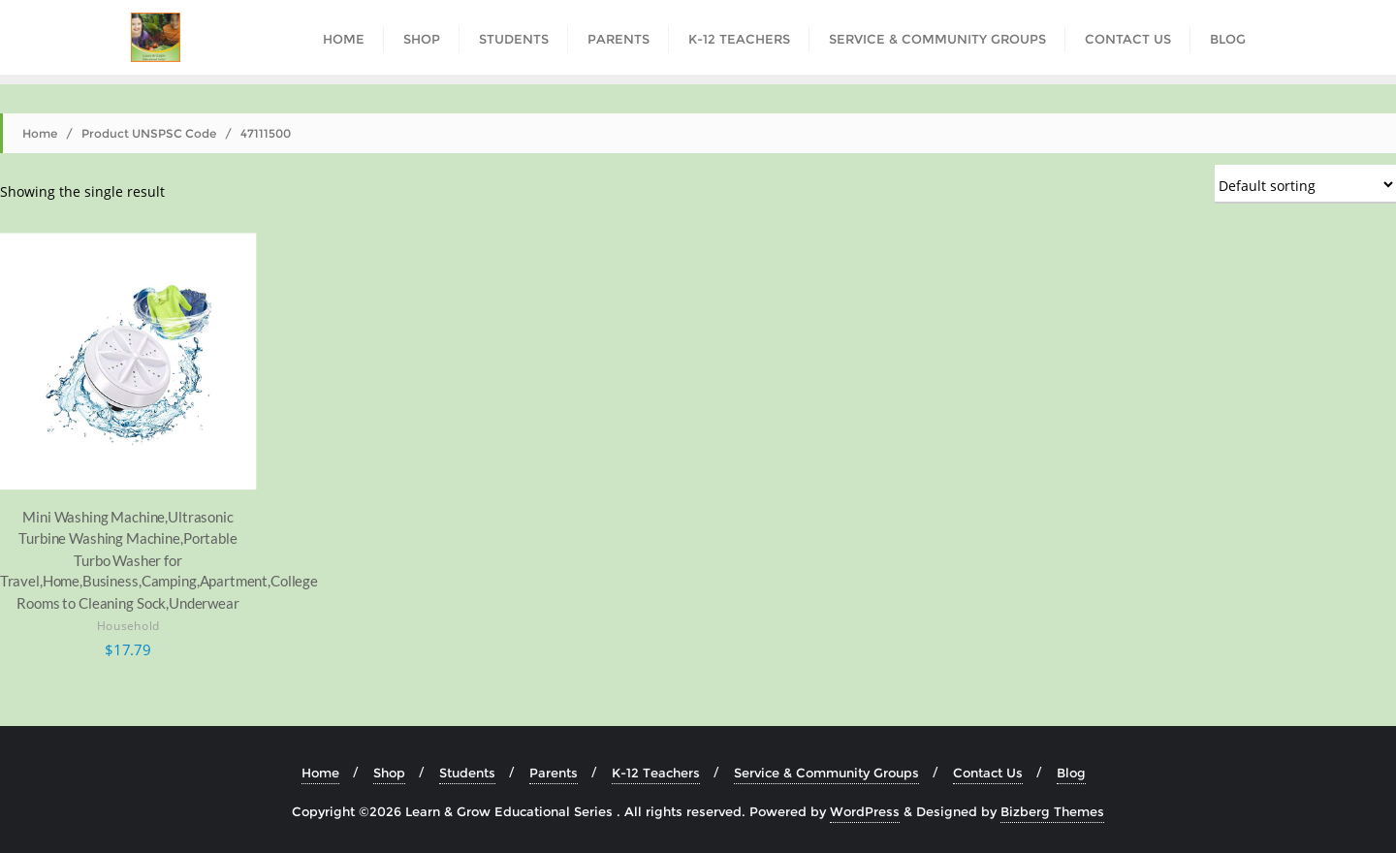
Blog (1071, 772)
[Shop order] (1305, 184)
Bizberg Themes (1052, 811)
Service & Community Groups (826, 772)
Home (39, 133)
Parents (553, 772)
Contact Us (988, 772)
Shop (389, 772)
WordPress (865, 811)
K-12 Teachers (656, 772)
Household (128, 626)
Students (467, 772)
